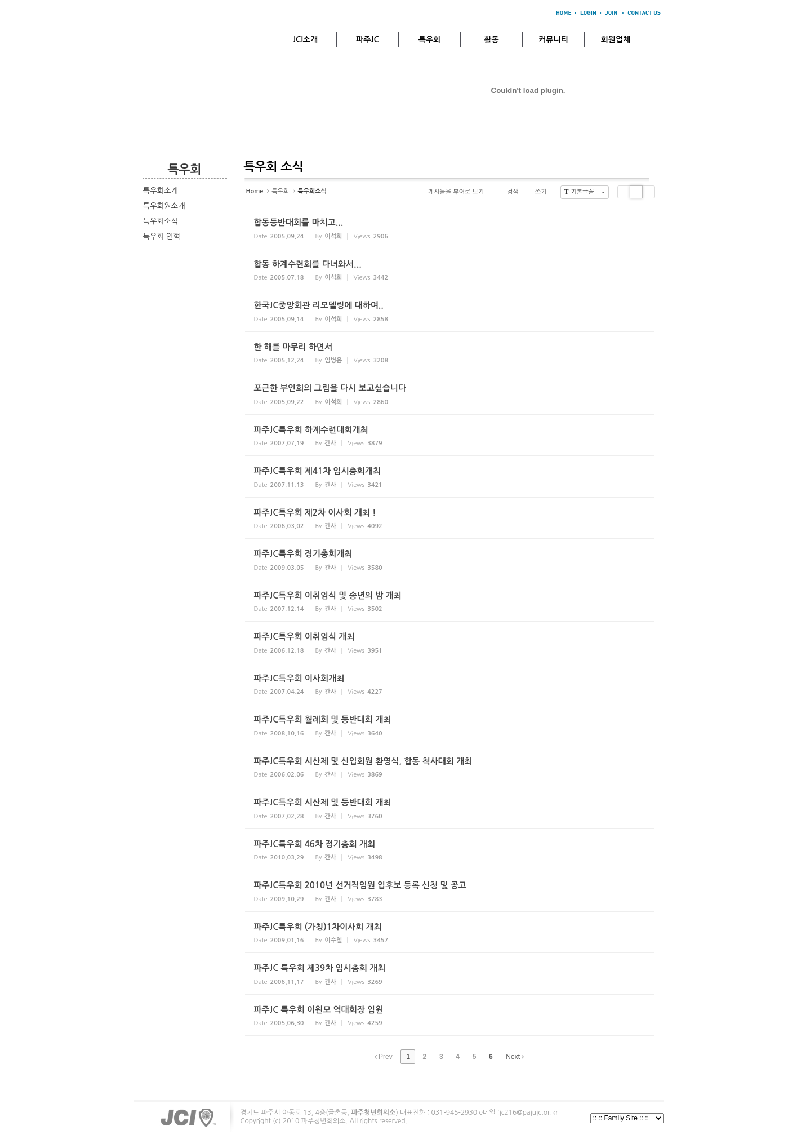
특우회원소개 (164, 206)
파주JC (367, 39)
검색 (508, 192)
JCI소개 (305, 39)
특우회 (429, 39)
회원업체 (616, 39)
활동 (491, 39)
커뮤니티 (553, 39)
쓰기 (536, 192)
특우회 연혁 (161, 236)
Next (515, 1057)
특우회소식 (161, 221)
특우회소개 (161, 190)
